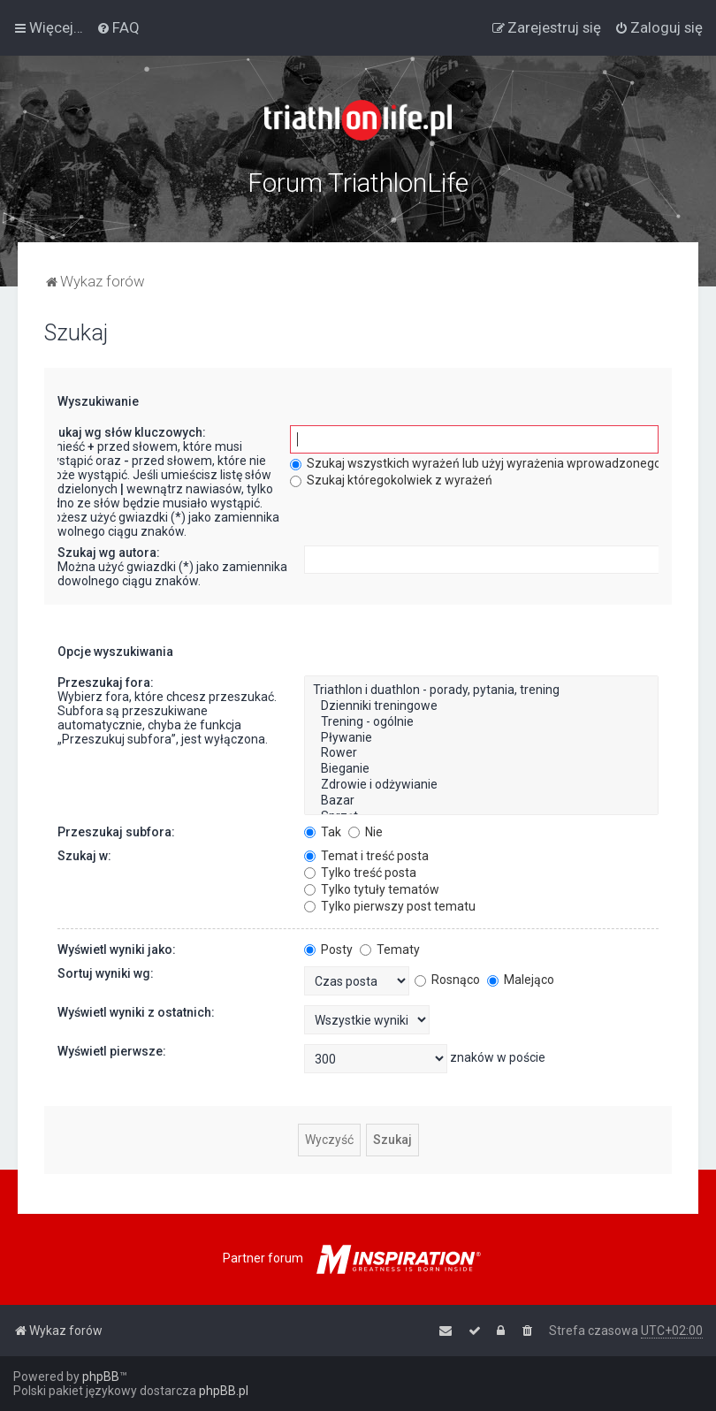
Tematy (390, 949)
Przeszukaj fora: (105, 682)
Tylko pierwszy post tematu (390, 906)
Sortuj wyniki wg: (105, 973)
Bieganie (481, 769)
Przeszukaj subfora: (116, 832)
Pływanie (481, 738)
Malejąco (520, 979)
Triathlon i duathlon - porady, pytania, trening (481, 690)
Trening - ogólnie (481, 722)
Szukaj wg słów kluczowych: (124, 432)
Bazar (481, 801)
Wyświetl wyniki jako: (116, 949)
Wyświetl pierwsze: (111, 1051)
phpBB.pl (223, 1391)
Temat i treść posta (366, 856)
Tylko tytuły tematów (371, 889)
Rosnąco (447, 979)
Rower (481, 753)
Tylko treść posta (360, 873)
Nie (365, 832)
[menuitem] (118, 27)
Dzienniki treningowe (481, 706)
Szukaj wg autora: (108, 552)
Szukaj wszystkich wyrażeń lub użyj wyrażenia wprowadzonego (475, 463)
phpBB (100, 1376)
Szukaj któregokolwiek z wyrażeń (391, 480)
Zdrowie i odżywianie (481, 785)
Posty (328, 949)
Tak (322, 832)
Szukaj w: (84, 856)
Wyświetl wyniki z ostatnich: (136, 1012)
